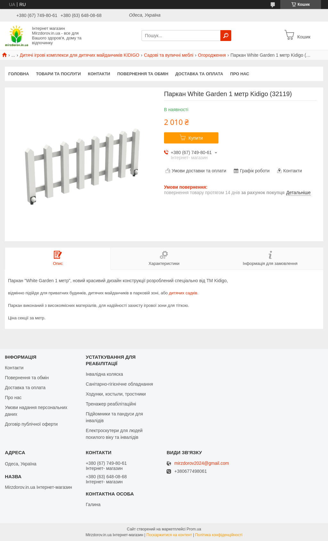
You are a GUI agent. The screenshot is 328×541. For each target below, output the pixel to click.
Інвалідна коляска (104, 374)
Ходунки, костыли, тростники (116, 394)
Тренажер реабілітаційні (111, 403)
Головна (18, 73)
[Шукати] (225, 35)
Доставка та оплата (199, 73)
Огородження (212, 55)
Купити (196, 138)
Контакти (99, 73)
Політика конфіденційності (218, 535)
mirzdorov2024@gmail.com (201, 463)
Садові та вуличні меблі (168, 55)
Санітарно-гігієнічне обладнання (119, 384)
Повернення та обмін (142, 73)
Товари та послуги (58, 73)
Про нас (239, 73)
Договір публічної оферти (31, 424)
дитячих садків (183, 293)
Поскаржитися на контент (169, 535)
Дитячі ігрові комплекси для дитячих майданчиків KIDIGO (79, 55)
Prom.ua (194, 529)
